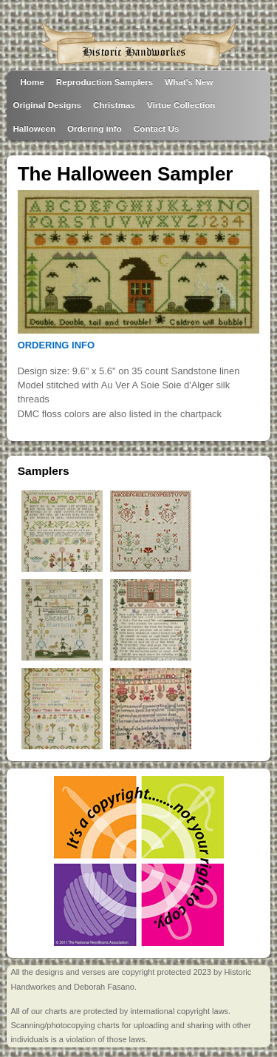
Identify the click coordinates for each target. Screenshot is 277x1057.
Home (32, 82)
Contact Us (156, 128)
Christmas (114, 104)
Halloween (34, 128)
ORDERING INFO (56, 345)
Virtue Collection (181, 104)
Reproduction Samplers (104, 82)
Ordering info (94, 128)
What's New (189, 82)
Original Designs (47, 104)
